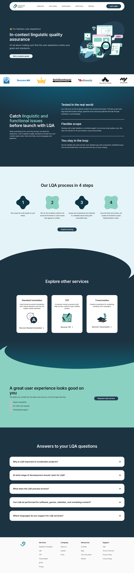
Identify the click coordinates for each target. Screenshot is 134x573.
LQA (40, 551)
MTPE (41, 563)
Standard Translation (46, 547)
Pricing (91, 6)
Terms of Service (108, 551)
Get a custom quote (21, 56)
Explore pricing (67, 229)
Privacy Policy (107, 555)
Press (62, 555)
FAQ (104, 547)
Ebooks (83, 559)
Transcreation (43, 559)
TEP (40, 555)
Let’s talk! (114, 6)
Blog (82, 551)
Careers (63, 551)
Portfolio (79, 6)
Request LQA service (106, 398)
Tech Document (86, 555)
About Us (64, 547)
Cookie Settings (107, 558)
